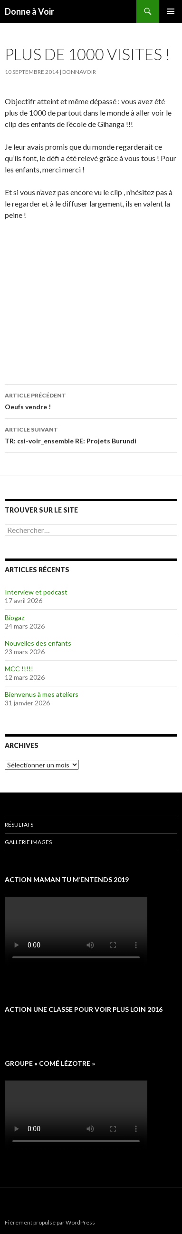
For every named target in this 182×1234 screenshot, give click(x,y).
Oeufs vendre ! (91, 400)
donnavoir (79, 71)
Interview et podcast (36, 592)
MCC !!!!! (19, 669)
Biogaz (14, 617)
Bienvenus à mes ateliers (41, 694)
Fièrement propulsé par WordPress (50, 1222)
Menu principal (170, 11)
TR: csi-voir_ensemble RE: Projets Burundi (91, 434)
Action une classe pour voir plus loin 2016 (84, 1009)
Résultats (19, 824)
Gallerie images (28, 842)
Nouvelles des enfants (38, 643)
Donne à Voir (29, 11)
